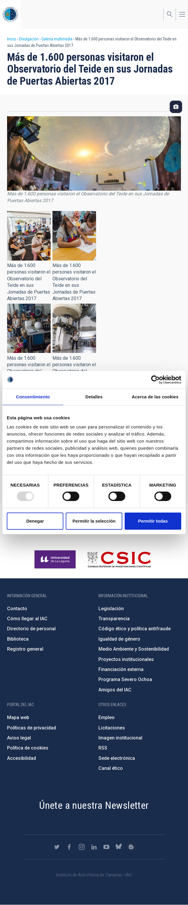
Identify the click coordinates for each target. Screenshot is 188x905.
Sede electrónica (116, 758)
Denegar (35, 520)
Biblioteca (18, 639)
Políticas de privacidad (31, 728)
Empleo (106, 717)
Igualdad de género (119, 639)
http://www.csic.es (119, 559)
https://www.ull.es (56, 559)
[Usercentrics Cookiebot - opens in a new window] (155, 379)
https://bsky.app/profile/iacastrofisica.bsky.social (119, 847)
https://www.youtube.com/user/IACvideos (106, 847)
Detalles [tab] (94, 396)
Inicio (11, 39)
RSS (102, 748)
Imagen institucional (120, 738)
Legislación (111, 608)
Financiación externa (121, 669)
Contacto (17, 608)
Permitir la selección (94, 520)
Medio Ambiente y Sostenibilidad (133, 649)
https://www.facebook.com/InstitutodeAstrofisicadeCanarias (69, 847)
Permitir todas (153, 520)
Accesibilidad (21, 758)
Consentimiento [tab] (33, 396)
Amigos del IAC (114, 690)
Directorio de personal (31, 628)
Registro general (25, 649)
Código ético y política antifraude (134, 628)
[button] (29, 236)
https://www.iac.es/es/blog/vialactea (131, 847)
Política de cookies (27, 748)
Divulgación (29, 39)
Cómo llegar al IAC (27, 618)
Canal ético (110, 768)
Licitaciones (111, 728)
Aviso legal (19, 738)
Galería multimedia (57, 39)
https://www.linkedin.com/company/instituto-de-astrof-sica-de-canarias (94, 847)
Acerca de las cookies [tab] (155, 396)
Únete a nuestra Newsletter (94, 805)
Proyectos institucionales (126, 659)
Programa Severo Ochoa (125, 679)
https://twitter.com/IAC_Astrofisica (57, 847)
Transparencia (114, 618)
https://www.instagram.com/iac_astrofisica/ (81, 847)
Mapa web (18, 717)
